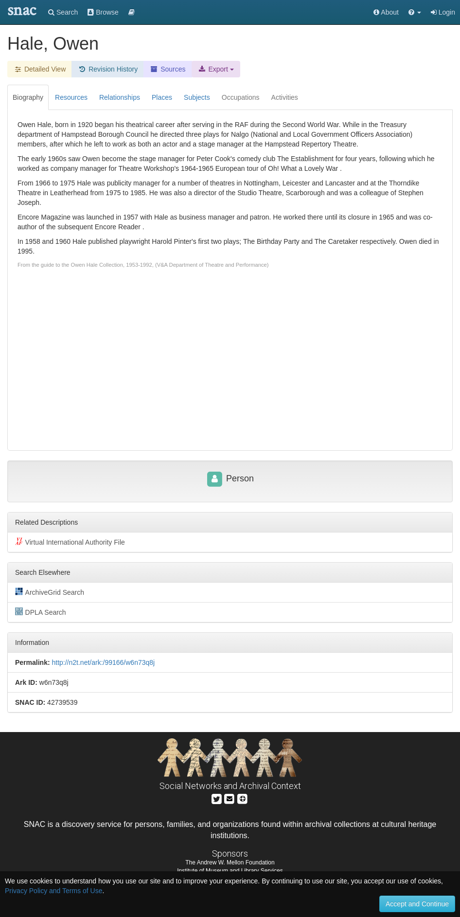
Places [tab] (162, 97)
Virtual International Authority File (70, 541)
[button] (415, 12)
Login (443, 12)
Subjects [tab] (197, 97)
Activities (284, 97)
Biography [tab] (28, 97)
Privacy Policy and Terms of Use (53, 891)
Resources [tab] (71, 97)
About (386, 12)
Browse (103, 12)
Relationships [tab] (119, 97)
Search (63, 12)
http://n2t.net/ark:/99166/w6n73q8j (103, 662)
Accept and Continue (417, 904)
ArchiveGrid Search (49, 591)
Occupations (241, 97)
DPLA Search (40, 611)
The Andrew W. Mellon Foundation (229, 862)
